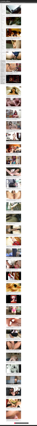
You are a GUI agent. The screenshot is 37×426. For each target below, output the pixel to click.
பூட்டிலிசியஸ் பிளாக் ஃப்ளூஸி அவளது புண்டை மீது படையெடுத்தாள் (13, 258)
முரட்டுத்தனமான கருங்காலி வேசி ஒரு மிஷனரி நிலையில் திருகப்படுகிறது (12, 211)
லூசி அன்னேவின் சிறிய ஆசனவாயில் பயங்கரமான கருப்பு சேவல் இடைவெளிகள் (13, 362)
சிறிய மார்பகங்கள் (3, 15)
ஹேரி (1, 37)
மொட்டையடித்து (3, 17)
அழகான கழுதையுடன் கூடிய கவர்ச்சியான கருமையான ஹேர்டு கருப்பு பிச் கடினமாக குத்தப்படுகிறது (12, 270)
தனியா (1, 8)
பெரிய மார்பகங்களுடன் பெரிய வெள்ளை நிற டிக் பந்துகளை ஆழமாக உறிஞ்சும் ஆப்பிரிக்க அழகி (13, 373)
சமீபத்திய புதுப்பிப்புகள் (7, 2)
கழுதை (1, 7)
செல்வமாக (2, 16)
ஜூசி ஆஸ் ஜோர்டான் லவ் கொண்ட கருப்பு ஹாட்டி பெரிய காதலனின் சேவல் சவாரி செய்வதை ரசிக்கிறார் (13, 293)
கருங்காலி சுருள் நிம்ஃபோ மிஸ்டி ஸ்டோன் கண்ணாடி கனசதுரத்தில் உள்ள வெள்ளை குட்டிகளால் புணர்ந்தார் (12, 73)
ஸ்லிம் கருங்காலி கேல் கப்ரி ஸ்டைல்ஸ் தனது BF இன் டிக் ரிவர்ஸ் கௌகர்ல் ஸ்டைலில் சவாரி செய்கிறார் (12, 177)
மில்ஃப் (1, 21)
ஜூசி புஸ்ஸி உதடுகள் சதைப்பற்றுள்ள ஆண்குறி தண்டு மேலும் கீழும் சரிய (13, 15)
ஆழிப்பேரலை (2, 36)
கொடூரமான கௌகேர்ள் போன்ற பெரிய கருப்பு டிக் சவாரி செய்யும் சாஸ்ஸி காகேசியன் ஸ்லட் (13, 235)
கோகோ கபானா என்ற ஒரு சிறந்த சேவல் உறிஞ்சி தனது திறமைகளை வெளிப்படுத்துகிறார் (13, 119)
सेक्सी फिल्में (2, 81)
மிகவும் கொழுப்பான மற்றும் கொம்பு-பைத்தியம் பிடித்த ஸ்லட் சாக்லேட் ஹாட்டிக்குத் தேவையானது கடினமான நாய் (13, 339)
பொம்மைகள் (2, 31)
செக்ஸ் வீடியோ (2, 68)
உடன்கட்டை (2, 45)
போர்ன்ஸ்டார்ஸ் (2, 46)
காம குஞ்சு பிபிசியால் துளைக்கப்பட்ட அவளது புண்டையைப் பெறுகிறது (12, 327)
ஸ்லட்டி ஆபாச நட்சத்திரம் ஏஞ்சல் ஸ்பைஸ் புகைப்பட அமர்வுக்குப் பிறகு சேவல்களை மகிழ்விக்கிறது (12, 386)
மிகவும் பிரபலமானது (16, 2)
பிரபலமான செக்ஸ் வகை (22, 2)
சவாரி (1, 14)
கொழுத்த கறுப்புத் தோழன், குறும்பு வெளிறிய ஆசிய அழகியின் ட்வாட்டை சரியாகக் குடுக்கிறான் (13, 397)
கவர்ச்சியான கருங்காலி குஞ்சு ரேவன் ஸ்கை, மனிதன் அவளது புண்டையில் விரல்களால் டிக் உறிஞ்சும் (12, 304)
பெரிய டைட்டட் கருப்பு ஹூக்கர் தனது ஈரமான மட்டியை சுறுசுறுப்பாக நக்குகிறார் (12, 61)
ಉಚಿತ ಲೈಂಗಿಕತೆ (2, 71)
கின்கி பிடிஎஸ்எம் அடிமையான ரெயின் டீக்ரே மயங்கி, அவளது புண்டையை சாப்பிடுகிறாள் (12, 420)
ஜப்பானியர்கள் (2, 40)
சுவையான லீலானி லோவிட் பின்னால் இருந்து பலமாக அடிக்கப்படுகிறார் (12, 165)
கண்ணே (1, 22)
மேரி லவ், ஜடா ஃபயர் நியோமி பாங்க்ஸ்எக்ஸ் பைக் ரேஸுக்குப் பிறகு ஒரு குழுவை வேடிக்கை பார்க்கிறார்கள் (13, 96)
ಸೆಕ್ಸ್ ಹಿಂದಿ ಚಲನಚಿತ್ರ (3, 79)
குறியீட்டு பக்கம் (2, 2)
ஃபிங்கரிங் (2, 39)
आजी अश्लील (2, 80)
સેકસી (1, 62)
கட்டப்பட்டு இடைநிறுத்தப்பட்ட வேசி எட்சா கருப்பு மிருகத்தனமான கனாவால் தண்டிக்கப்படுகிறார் (13, 84)
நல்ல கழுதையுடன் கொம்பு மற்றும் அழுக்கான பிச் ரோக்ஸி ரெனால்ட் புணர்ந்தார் (13, 188)
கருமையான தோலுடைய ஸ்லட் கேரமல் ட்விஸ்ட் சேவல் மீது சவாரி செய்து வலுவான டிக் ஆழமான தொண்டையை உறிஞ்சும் (13, 38)
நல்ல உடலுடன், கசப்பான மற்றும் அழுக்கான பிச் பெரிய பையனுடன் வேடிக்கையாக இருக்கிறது (13, 350)
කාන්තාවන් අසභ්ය (3, 60)
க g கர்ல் (1, 24)
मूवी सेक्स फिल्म (2, 69)
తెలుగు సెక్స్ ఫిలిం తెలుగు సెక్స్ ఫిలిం (3, 76)
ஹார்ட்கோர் (2, 9)
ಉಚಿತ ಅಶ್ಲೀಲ (2, 63)
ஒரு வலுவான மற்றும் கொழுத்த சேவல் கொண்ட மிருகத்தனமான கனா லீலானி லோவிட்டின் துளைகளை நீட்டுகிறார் (13, 131)
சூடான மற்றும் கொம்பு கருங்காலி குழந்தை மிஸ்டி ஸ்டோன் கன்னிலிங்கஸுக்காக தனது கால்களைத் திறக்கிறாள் (13, 142)
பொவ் (1, 59)
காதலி (1, 53)
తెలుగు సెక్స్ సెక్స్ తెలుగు (3, 61)
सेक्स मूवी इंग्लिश (2, 70)
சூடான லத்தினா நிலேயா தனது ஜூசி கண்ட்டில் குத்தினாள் (12, 49)
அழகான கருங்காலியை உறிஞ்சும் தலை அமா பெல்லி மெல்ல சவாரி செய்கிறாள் (12, 200)
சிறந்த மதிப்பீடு (12, 2)
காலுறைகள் (2, 29)
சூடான (1, 44)
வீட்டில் (1, 54)
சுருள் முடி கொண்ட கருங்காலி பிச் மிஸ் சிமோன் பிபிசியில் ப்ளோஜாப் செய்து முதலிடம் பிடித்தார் (13, 246)
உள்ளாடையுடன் (2, 55)
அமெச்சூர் (2, 30)
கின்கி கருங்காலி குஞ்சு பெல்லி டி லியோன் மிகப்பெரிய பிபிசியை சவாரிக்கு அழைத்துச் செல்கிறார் (12, 154)
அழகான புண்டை (5, 1)
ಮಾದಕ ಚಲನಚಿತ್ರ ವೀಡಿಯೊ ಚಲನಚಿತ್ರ (2, 83)
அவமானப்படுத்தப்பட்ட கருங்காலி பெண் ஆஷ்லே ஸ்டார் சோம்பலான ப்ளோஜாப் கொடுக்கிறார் (13, 26)
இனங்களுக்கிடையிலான (3, 52)
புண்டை (1, 6)
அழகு (1, 38)
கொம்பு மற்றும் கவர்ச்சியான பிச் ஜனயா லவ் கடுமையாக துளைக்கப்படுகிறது (12, 223)
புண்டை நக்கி (2, 23)
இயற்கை (2, 47)
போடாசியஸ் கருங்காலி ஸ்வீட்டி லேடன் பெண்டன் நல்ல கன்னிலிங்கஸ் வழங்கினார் (13, 107)
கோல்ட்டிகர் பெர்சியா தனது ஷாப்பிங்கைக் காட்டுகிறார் (12, 408)
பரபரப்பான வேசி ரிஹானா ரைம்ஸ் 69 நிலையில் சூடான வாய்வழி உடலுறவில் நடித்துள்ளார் (13, 316)
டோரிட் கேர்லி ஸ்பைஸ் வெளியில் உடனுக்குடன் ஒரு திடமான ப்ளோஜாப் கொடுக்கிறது (13, 281)
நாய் (1, 13)
